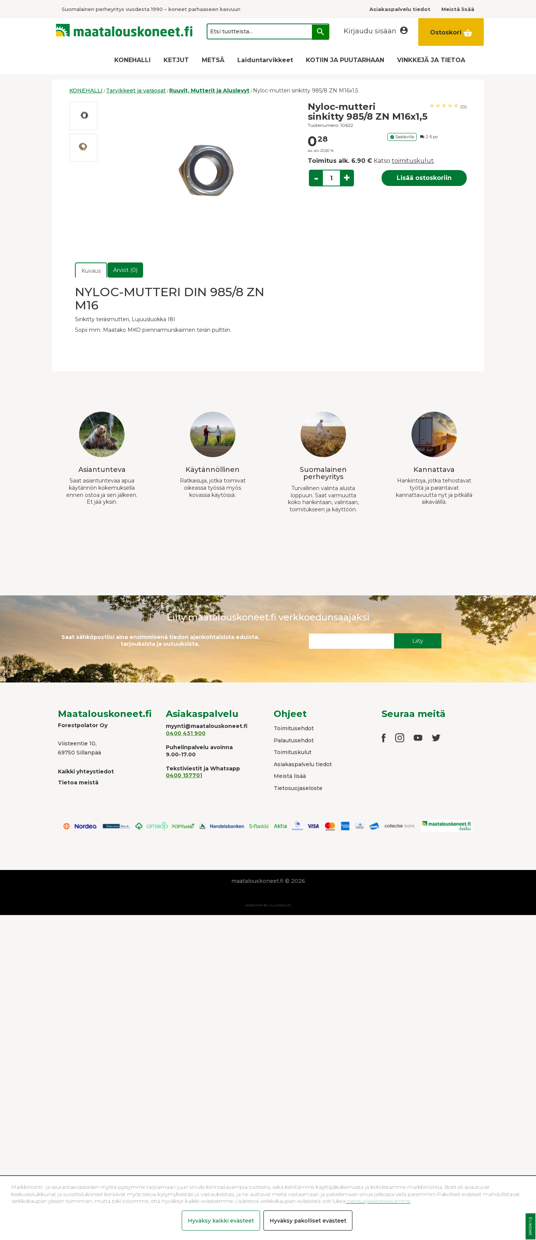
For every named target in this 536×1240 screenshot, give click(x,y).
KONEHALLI (132, 60)
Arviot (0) (125, 270)
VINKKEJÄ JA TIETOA (431, 60)
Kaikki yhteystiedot (86, 771)
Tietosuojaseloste (298, 788)
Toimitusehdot (294, 728)
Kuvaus (91, 270)
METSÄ (213, 60)
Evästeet (530, 1226)
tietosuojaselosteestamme (378, 1201)
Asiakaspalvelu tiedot (303, 764)
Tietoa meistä (78, 782)
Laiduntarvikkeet (265, 60)
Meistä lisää (290, 776)
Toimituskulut (293, 752)
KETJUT (176, 60)
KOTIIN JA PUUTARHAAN (345, 60)
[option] (83, 116)
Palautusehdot (294, 740)
